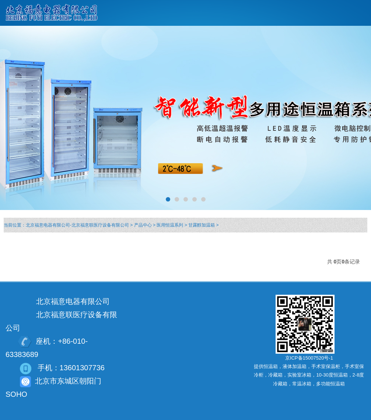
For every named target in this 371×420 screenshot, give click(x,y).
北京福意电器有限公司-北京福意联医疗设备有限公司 (77, 225)
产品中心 (143, 225)
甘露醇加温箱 (201, 225)
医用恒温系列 (170, 225)
